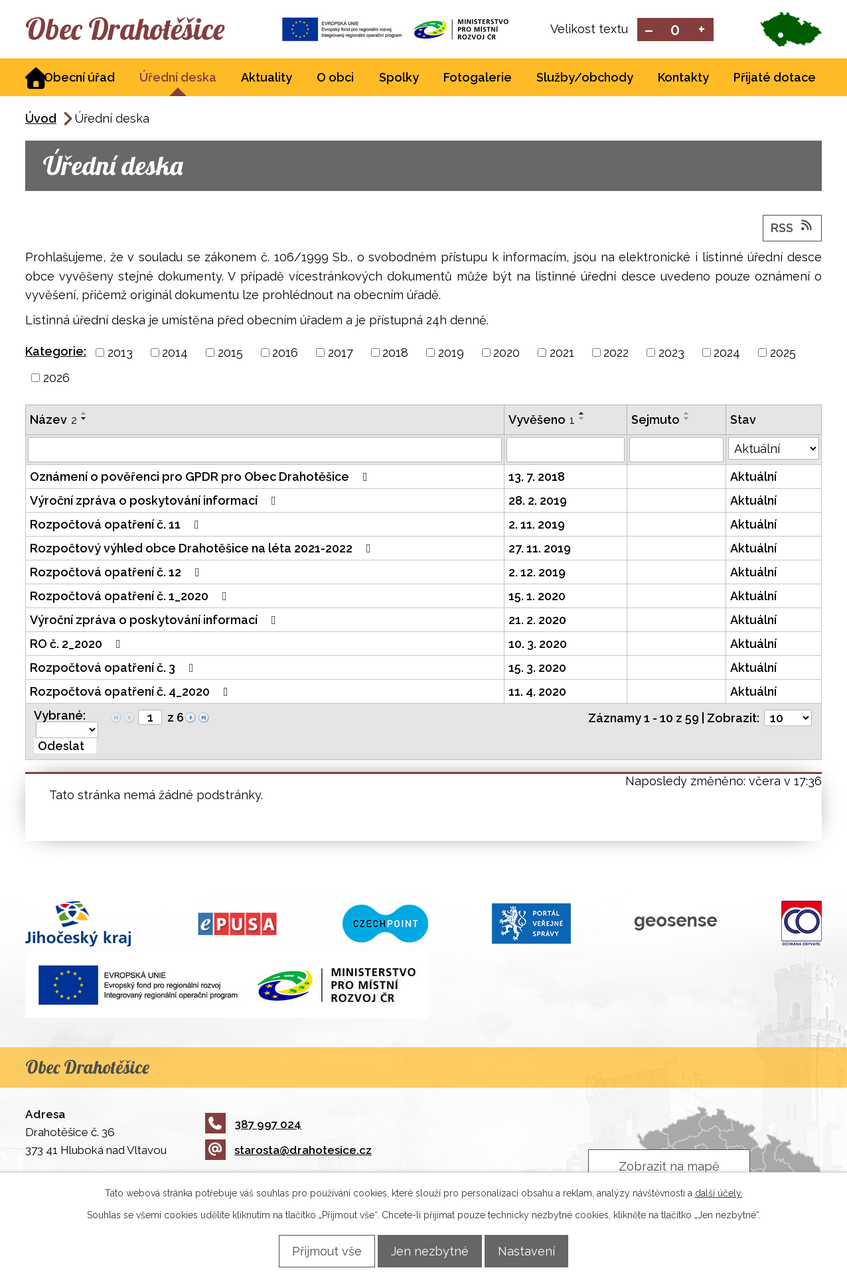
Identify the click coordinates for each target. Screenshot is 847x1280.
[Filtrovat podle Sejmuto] (676, 451)
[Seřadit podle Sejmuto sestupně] (687, 419)
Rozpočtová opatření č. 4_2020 (132, 693)
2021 (562, 354)
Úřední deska (177, 79)
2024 (727, 354)
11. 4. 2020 (537, 693)
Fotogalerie (477, 79)
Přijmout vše (316, 1250)
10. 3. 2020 (537, 645)
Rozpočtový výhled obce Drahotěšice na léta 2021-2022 (203, 549)
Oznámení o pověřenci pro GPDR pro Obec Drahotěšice (201, 478)
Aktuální (753, 478)
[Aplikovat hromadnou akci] (65, 747)
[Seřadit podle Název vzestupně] (84, 414)
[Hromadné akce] (67, 731)
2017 (340, 354)
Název (53, 421)
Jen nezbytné (430, 1250)
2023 (671, 354)
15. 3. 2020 (537, 669)
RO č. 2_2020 (78, 645)
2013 (120, 354)
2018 (395, 354)
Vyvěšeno (541, 421)
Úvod (40, 120)
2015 (230, 354)
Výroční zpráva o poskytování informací (155, 502)
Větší (702, 30)
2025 (783, 354)
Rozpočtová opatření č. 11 (117, 526)
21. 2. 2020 (537, 621)
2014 (175, 354)
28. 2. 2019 (537, 502)
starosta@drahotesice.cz (288, 1151)
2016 (285, 354)
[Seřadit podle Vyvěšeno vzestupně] (582, 414)
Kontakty (683, 79)
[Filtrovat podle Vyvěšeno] (565, 451)
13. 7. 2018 (536, 478)
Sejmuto (655, 421)
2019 (451, 354)
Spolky (399, 79)
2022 (616, 354)
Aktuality (266, 79)
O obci (335, 79)
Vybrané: (60, 717)
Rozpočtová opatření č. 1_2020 (131, 597)
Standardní (675, 30)
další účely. (719, 1192)
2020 (506, 354)
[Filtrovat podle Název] (265, 451)
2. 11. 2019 (536, 526)
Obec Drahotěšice (143, 29)
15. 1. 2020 (537, 597)
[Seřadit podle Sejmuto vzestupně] (687, 414)
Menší (648, 30)
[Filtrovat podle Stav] (773, 449)
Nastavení (537, 1250)
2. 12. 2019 (537, 573)
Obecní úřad (79, 79)
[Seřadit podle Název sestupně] (84, 419)
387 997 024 (253, 1124)
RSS (792, 228)
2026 (56, 379)
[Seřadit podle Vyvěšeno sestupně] (582, 419)
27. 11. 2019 (539, 549)
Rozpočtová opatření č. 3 (114, 669)
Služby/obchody (584, 79)
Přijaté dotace (774, 79)
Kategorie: (55, 352)
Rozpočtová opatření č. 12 (117, 573)
